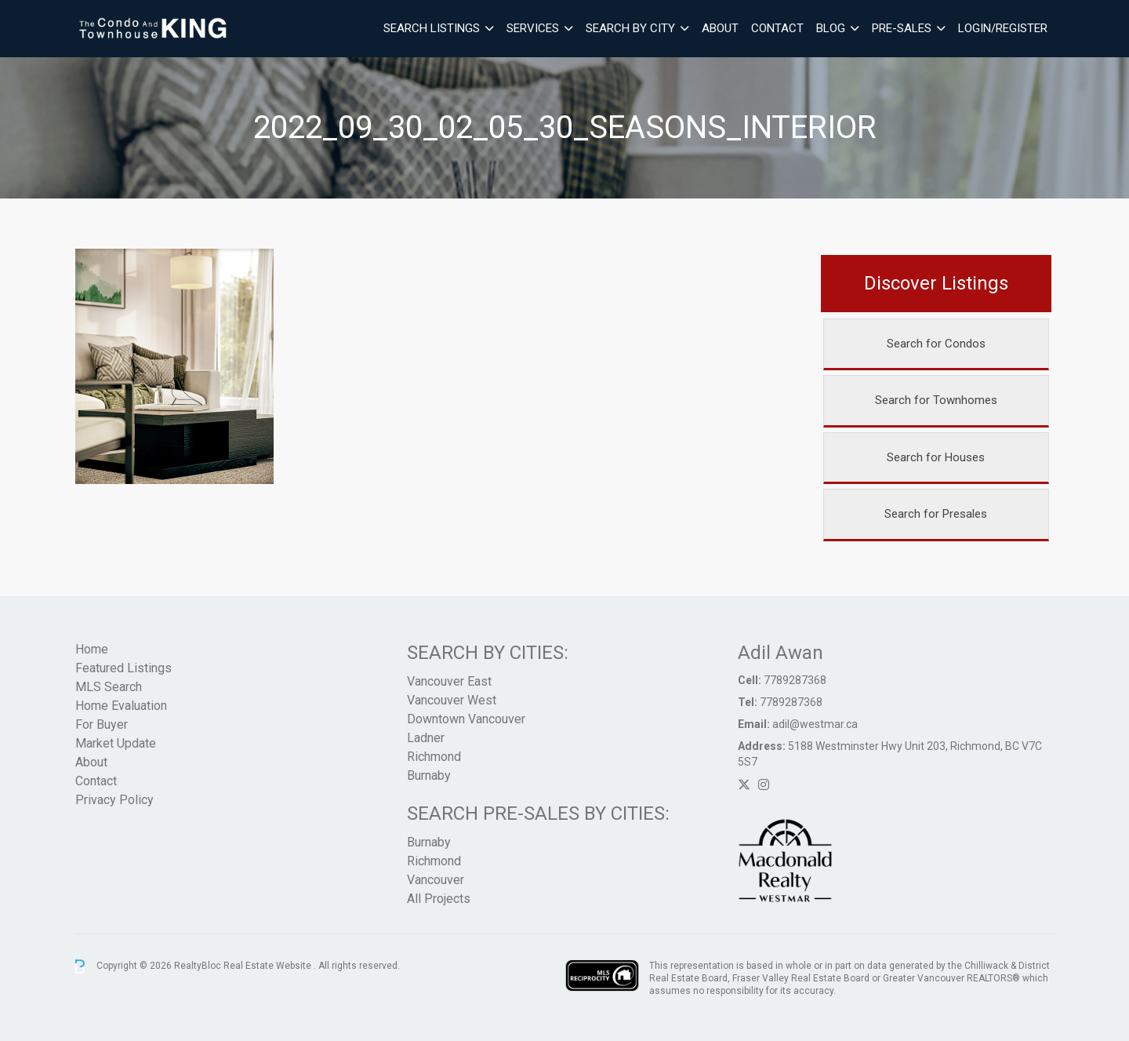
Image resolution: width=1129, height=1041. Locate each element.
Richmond (434, 756)
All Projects (438, 898)
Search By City (630, 28)
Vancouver (435, 879)
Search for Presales (935, 514)
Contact (777, 28)
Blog (830, 28)
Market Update (115, 743)
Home (91, 649)
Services (532, 28)
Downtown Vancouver (466, 719)
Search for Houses (936, 457)
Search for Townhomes (936, 400)
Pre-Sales (901, 28)
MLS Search (108, 686)
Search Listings (431, 28)
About (720, 28)
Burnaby (429, 775)
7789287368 (795, 680)
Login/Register (1002, 28)
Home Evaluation (121, 705)
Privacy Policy (114, 799)
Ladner (426, 737)
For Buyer (101, 724)
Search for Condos (936, 344)
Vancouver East (449, 681)
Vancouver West (451, 700)
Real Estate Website (268, 965)
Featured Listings (123, 668)
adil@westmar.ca (815, 724)
